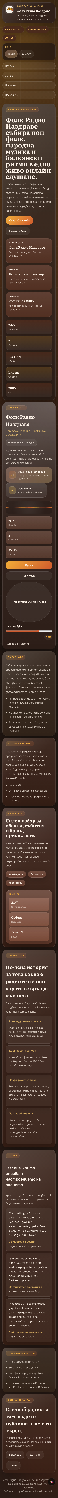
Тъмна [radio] (11, 54)
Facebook (15, 1455)
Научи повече (18, 231)
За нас (9, 75)
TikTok (13, 1465)
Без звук (29, 575)
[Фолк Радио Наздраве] (29, 12)
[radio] (29, 475)
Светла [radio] (26, 54)
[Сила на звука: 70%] (29, 631)
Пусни (29, 565)
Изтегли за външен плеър (29, 601)
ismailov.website (44, 1491)
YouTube (35, 1455)
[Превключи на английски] (52, 1482)
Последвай (11, 95)
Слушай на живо (19, 220)
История (10, 85)
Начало (9, 66)
